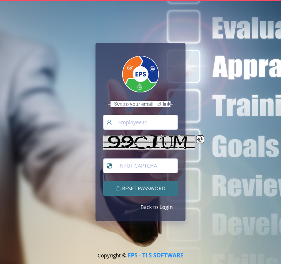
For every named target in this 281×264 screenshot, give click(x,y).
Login (166, 206)
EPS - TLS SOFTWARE (155, 255)
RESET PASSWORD (140, 188)
